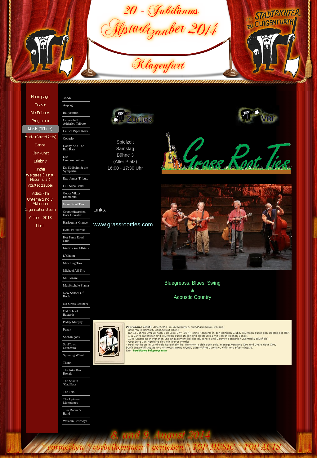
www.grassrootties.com (123, 224)
